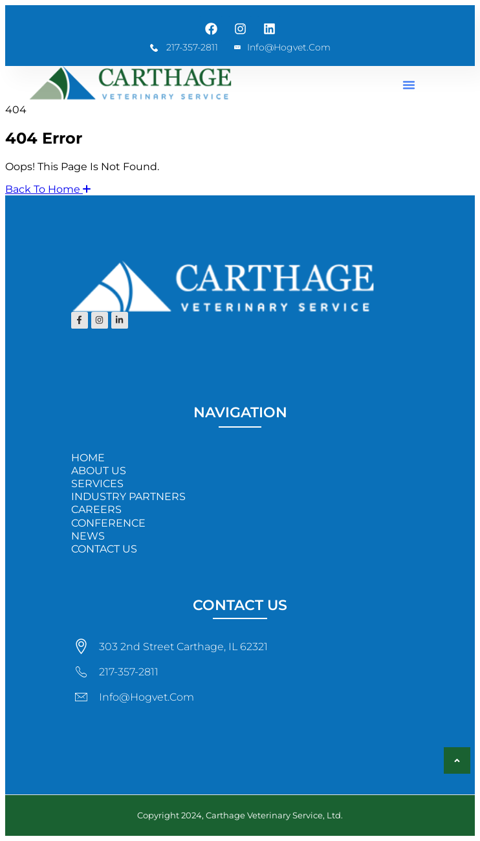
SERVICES (97, 483)
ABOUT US (98, 470)
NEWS (88, 536)
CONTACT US (104, 549)
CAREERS (96, 509)
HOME (88, 458)
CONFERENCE (108, 523)
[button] (409, 84)
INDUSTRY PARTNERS (128, 496)
